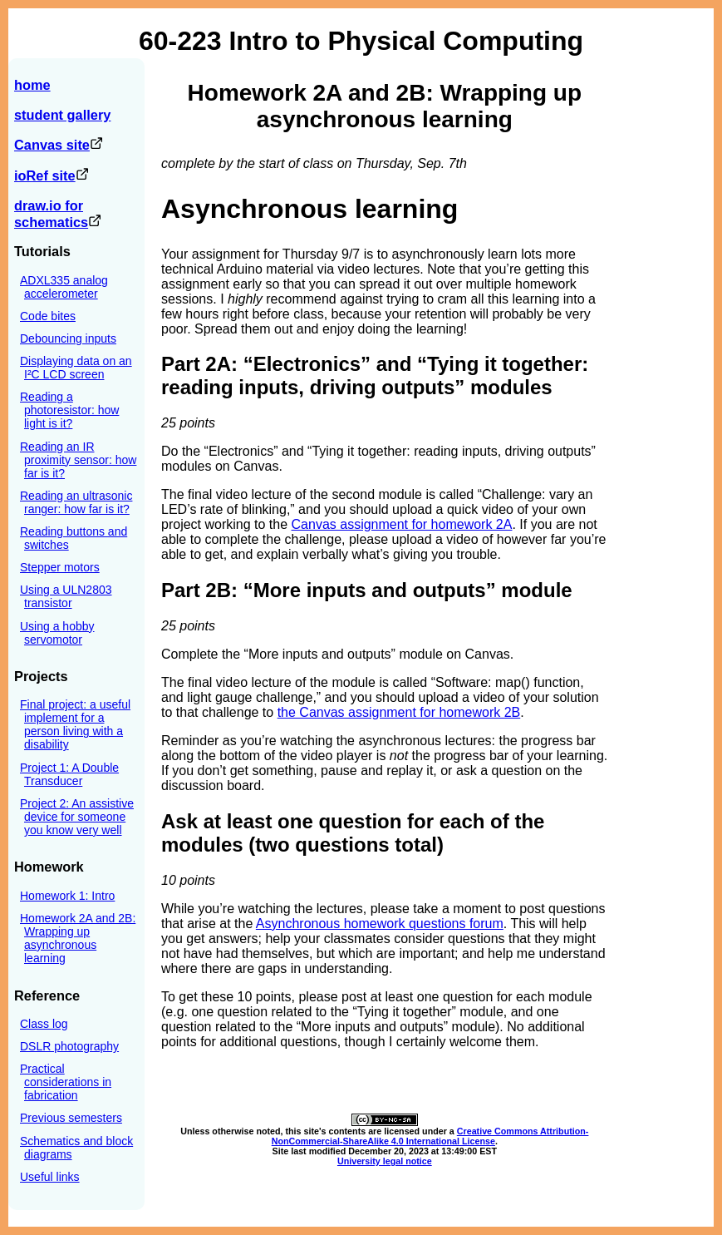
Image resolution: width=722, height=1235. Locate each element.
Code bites (48, 316)
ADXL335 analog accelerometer (64, 287)
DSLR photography (69, 1046)
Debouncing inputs (68, 338)
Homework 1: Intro (67, 895)
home (32, 84)
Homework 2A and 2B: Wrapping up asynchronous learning (77, 938)
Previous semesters (71, 1117)
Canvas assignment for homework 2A (402, 524)
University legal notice (384, 1161)
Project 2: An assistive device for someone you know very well (77, 817)
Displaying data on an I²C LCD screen (76, 367)
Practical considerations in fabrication (65, 1082)
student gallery (62, 114)
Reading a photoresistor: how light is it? (69, 410)
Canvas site (58, 144)
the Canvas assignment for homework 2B (399, 712)
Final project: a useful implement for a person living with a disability (75, 724)
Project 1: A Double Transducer (69, 774)
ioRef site (51, 175)
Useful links (50, 1176)
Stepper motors (60, 567)
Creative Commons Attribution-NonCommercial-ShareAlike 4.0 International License (430, 1136)
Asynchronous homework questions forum (379, 923)
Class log (44, 1023)
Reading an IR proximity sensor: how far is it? (78, 460)
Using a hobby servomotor (57, 633)
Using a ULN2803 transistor (66, 596)
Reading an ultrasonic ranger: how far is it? (76, 502)
